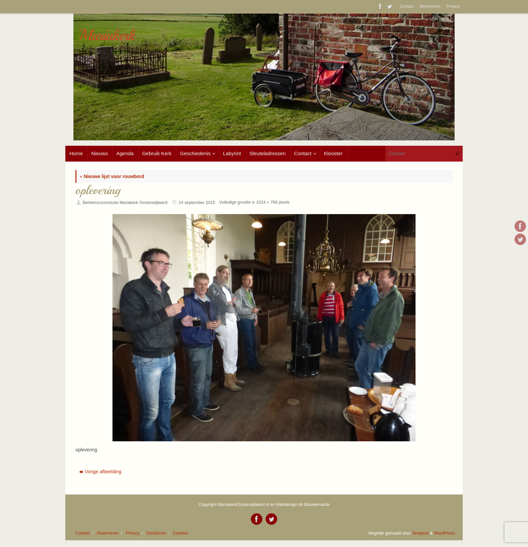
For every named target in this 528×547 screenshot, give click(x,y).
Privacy (453, 6)
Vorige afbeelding (100, 471)
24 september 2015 (196, 202)
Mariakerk (107, 35)
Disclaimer (156, 533)
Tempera (420, 533)
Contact (407, 6)
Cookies (180, 533)
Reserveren (430, 6)
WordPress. (445, 533)
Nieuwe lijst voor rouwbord (112, 176)
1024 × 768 (266, 202)
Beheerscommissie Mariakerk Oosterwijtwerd (124, 202)
